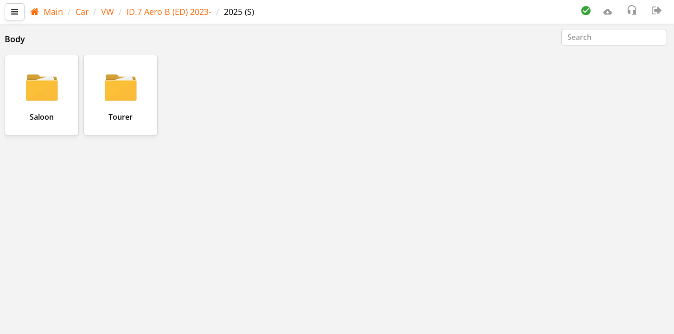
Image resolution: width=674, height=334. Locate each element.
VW (107, 11)
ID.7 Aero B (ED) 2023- (169, 11)
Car (82, 11)
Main (46, 11)
